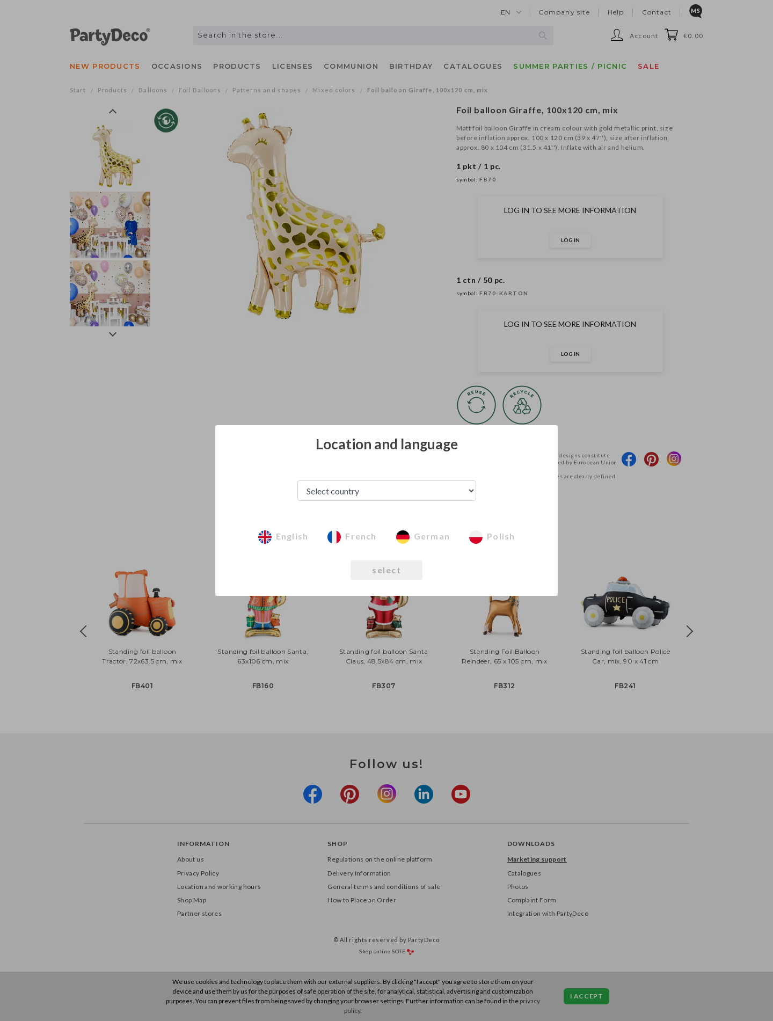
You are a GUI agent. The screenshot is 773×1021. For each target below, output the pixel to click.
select (386, 570)
